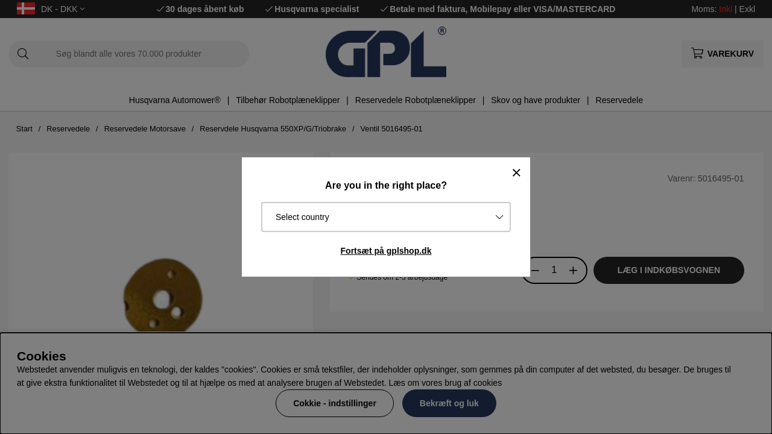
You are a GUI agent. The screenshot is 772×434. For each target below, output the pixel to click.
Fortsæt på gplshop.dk (386, 251)
